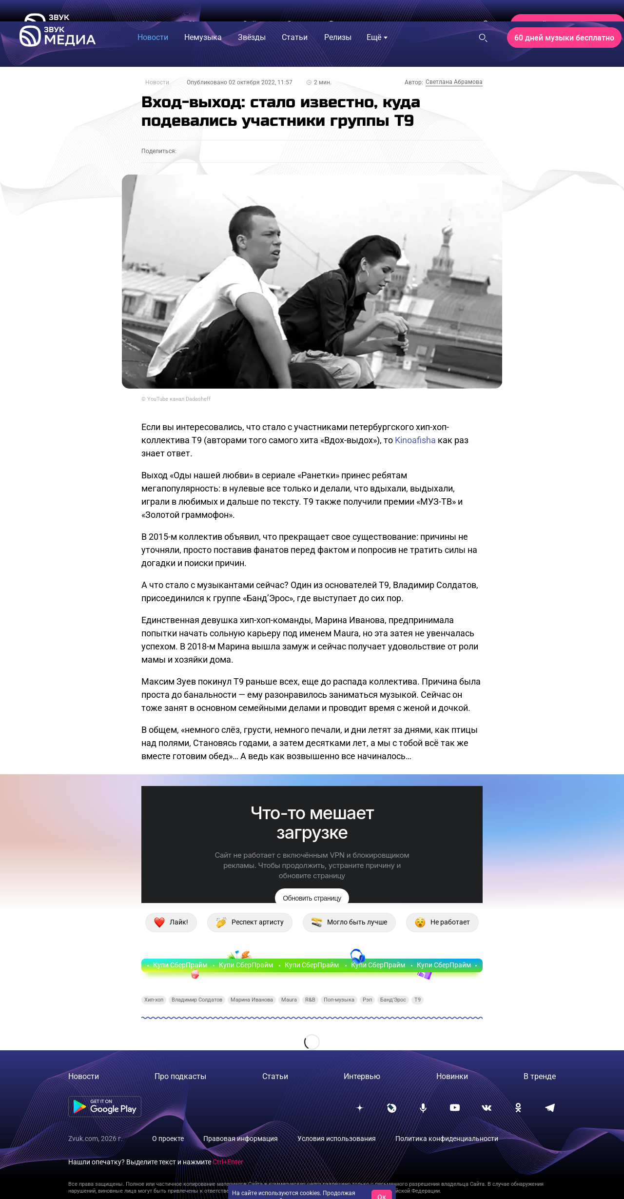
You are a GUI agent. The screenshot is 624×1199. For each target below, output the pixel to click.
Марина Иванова (252, 1000)
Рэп (367, 1000)
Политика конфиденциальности (446, 1138)
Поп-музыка (339, 1000)
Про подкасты (180, 1076)
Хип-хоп (153, 1000)
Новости (157, 82)
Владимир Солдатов (197, 1000)
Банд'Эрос (393, 1000)
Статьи (275, 1076)
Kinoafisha (415, 440)
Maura (289, 1000)
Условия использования (336, 1138)
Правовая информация (240, 1138)
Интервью (362, 1076)
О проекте (168, 1138)
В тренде (540, 1076)
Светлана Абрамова (454, 82)
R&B (310, 1000)
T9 (417, 1000)
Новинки (452, 1076)
